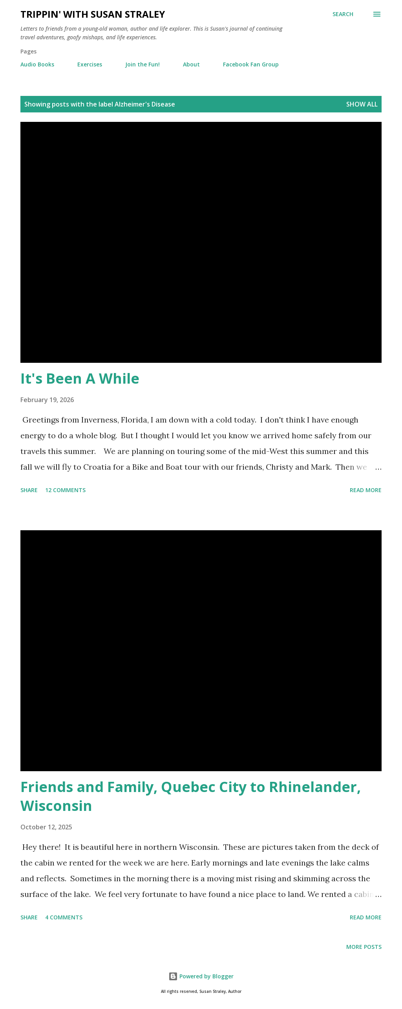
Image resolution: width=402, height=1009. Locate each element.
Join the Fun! (142, 64)
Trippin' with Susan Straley (92, 13)
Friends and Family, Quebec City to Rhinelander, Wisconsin (190, 796)
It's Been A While (79, 378)
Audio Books (37, 64)
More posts (364, 946)
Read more (366, 490)
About (191, 64)
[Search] (343, 14)
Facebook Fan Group (251, 64)
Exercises (89, 64)
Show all (362, 104)
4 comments (63, 917)
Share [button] (29, 490)
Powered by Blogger (201, 976)
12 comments (65, 490)
